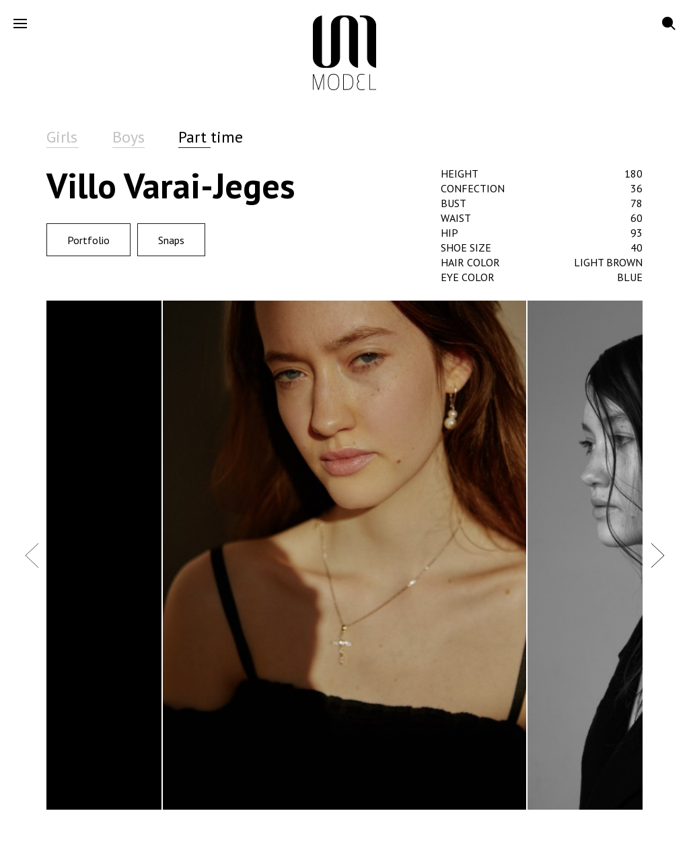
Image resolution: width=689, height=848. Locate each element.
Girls (61, 136)
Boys (128, 136)
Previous (32, 555)
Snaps (171, 240)
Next (657, 555)
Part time (210, 136)
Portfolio (88, 240)
